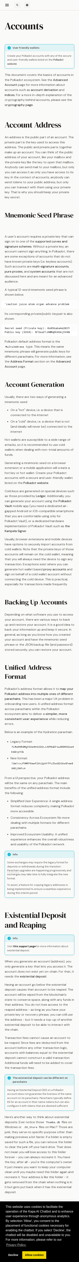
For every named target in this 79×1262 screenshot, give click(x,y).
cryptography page (19, 105)
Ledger (41, 496)
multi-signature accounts (50, 266)
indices (10, 95)
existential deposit (33, 976)
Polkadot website (35, 483)
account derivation (44, 90)
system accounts (42, 271)
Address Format (22, 361)
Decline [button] (13, 1255)
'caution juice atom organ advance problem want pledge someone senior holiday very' (37, 304)
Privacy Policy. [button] (16, 1245)
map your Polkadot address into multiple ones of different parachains (39, 694)
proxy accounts (54, 569)
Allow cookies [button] (34, 1255)
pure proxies (14, 271)
